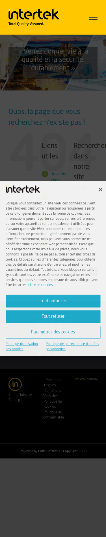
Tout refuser (53, 316)
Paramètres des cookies (53, 332)
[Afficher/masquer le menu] (93, 17)
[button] (100, 190)
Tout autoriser (53, 301)
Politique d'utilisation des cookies (22, 347)
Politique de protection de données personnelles (72, 347)
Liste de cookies (40, 285)
